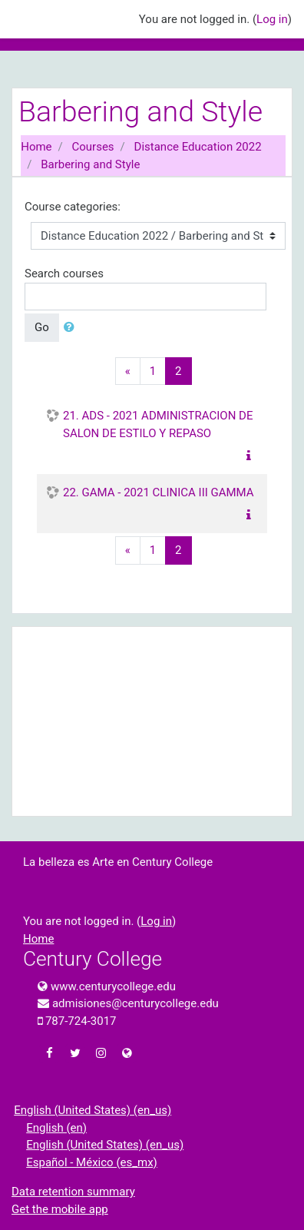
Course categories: (73, 207)
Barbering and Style (90, 164)
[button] (72, 327)
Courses (93, 147)
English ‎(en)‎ (56, 1128)
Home (36, 147)
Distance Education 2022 (198, 147)
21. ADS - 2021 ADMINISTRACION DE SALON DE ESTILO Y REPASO (158, 424)
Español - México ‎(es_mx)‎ (91, 1162)
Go (42, 327)
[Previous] (127, 371)
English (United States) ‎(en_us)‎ (92, 1110)
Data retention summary (73, 1192)
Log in (272, 19)
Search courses (64, 273)
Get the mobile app (60, 1209)
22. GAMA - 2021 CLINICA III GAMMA (158, 492)
